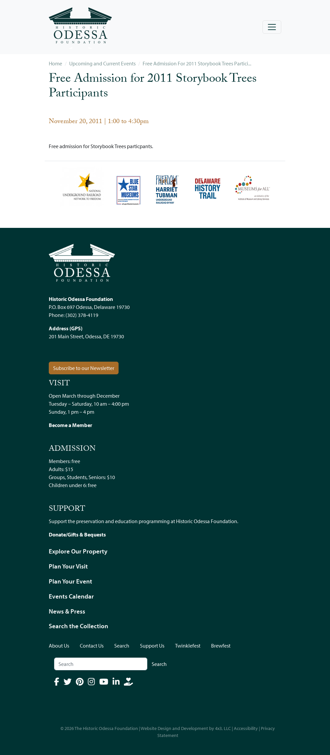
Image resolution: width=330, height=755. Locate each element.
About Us (59, 645)
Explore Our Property (78, 551)
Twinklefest (187, 645)
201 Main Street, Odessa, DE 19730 (86, 336)
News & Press (67, 611)
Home (55, 63)
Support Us (152, 645)
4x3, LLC (223, 728)
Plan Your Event (70, 581)
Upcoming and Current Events (102, 63)
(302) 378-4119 (81, 315)
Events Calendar (71, 596)
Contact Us (92, 645)
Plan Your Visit (68, 566)
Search (121, 645)
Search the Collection (78, 626)
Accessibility (246, 728)
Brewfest (220, 645)
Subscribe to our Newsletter (83, 368)
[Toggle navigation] (272, 27)
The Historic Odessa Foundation (106, 728)
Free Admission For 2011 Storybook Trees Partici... (197, 63)
